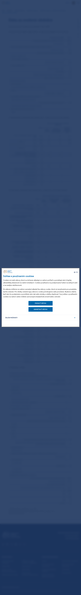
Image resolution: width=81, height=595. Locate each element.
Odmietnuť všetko (40, 309)
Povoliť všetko (40, 303)
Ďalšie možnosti (12, 318)
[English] (76, 272)
